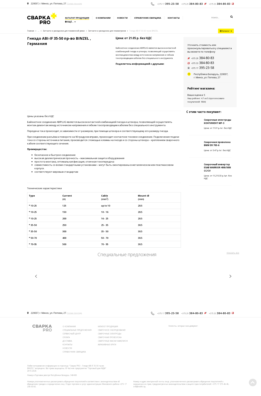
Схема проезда (74, 3)
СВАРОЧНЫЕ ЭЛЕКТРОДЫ (109, 333)
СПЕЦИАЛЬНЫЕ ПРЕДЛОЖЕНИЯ (77, 330)
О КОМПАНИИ (69, 326)
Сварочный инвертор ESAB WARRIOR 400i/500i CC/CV (217, 167)
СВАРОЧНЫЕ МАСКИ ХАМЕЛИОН (113, 341)
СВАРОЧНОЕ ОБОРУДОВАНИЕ (112, 330)
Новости (122, 17)
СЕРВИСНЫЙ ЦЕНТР (72, 333)
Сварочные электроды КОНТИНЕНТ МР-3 (217, 121)
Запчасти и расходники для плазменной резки (64, 31)
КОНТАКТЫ (67, 344)
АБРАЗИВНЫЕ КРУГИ (107, 344)
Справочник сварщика (147, 17)
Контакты (174, 17)
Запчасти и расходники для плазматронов (107, 31)
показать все (233, 252)
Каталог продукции (77, 17)
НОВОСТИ (67, 348)
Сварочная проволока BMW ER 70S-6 (217, 144)
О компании (103, 17)
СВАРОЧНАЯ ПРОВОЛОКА (109, 337)
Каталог (226, 31)
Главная (30, 31)
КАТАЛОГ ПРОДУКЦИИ (108, 326)
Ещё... (70, 21)
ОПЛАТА (66, 337)
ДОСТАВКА (67, 341)
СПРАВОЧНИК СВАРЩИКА (74, 352)
